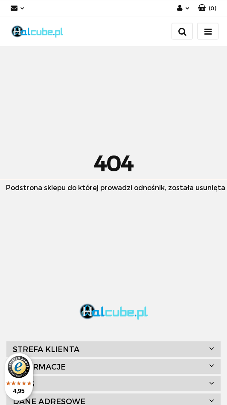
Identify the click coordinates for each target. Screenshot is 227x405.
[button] (207, 8)
